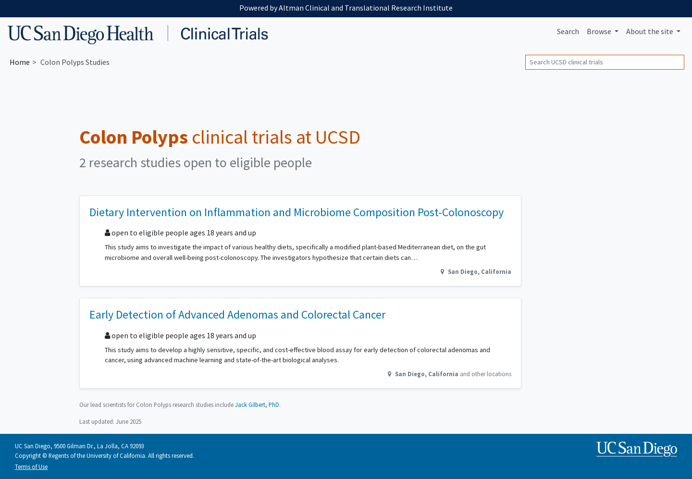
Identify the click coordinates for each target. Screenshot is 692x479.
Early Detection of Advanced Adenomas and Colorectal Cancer (237, 314)
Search (568, 31)
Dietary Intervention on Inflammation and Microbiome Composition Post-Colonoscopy (296, 212)
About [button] (650, 31)
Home (20, 62)
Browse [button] (600, 31)
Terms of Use (31, 466)
